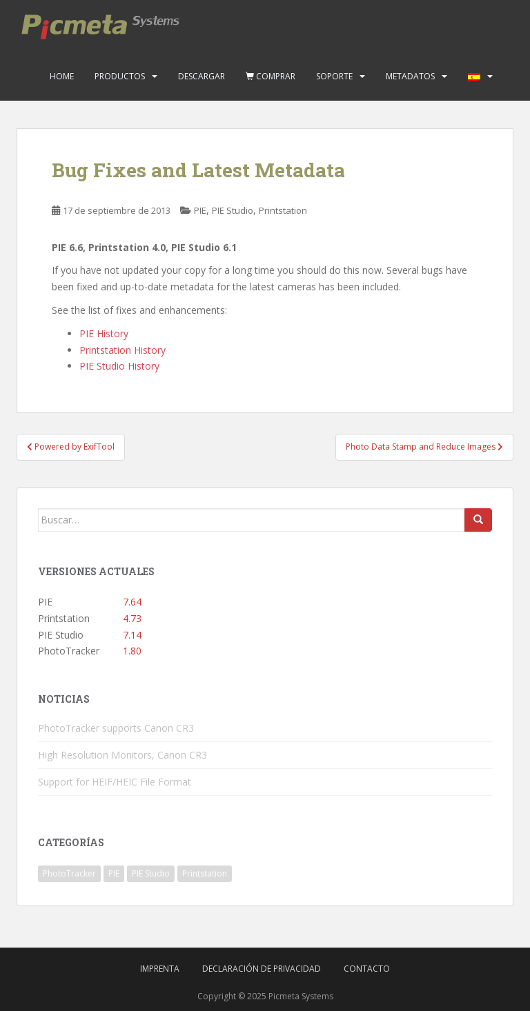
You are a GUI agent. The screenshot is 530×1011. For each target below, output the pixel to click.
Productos (120, 76)
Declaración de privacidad (261, 968)
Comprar (270, 76)
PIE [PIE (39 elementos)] (113, 873)
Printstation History (122, 350)
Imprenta (159, 968)
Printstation (283, 210)
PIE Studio (232, 210)
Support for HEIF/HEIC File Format (114, 781)
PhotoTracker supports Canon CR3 (116, 727)
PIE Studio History (119, 365)
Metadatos (410, 76)
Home (62, 76)
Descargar (201, 76)
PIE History (103, 333)
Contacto (367, 968)
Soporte (334, 76)
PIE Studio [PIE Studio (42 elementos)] (151, 873)
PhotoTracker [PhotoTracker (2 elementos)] (69, 873)
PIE (200, 210)
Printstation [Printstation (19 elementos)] (204, 873)
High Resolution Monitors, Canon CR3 (122, 754)
